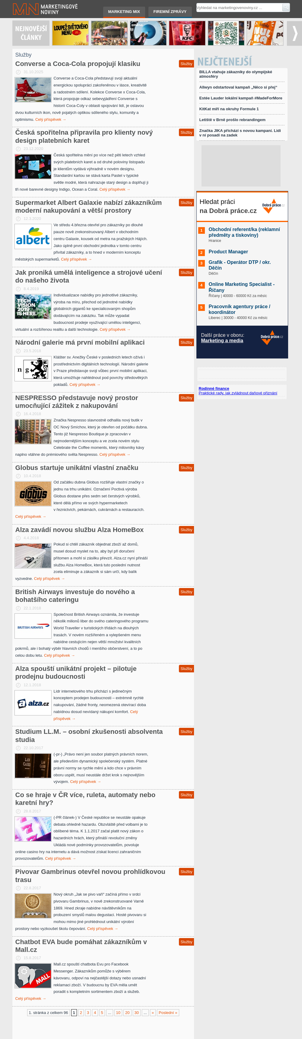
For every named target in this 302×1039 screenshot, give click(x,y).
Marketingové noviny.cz (38, 9)
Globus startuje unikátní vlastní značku (76, 467)
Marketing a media (222, 340)
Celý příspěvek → (50, 119)
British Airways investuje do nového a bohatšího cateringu (75, 595)
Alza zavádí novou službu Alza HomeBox (79, 530)
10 (118, 1012)
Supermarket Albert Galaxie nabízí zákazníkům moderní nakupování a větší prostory (88, 206)
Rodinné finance (214, 388)
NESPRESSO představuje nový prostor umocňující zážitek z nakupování (76, 401)
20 (127, 1012)
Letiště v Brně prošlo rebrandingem (232, 119)
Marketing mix (124, 11)
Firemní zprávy (170, 11)
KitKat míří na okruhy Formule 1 (229, 109)
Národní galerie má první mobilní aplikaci (80, 342)
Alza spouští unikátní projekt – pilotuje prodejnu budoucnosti (76, 672)
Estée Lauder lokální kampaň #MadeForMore (240, 98)
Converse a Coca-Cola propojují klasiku (77, 63)
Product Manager (228, 251)
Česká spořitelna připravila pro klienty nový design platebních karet (84, 136)
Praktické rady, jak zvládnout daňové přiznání (238, 393)
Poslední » (168, 1012)
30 (137, 1012)
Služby (186, 63)
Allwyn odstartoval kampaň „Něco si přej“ (238, 87)
